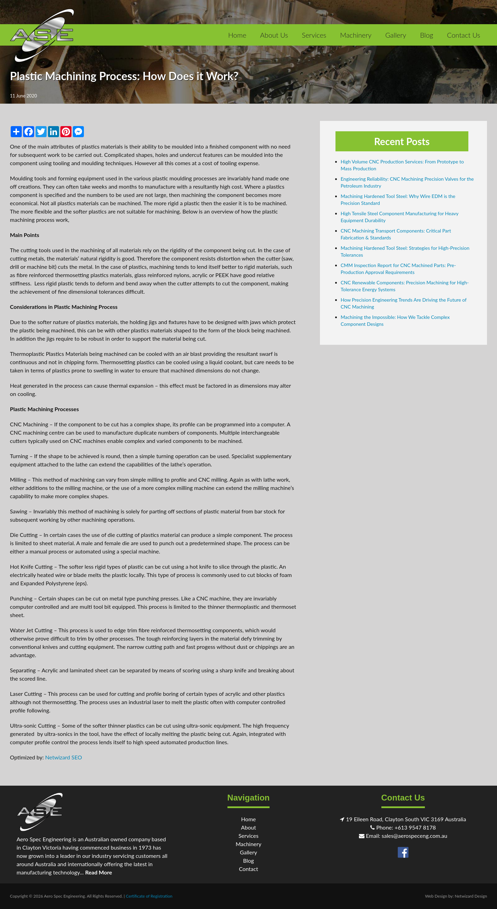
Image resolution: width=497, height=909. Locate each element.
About (248, 827)
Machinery (355, 35)
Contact (248, 868)
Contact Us (463, 35)
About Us (274, 35)
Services (314, 35)
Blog (426, 35)
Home (237, 35)
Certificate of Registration (149, 896)
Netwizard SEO (63, 757)
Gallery (395, 35)
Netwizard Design (471, 896)
